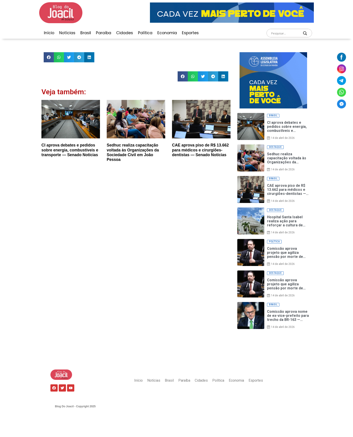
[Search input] (284, 33)
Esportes (190, 33)
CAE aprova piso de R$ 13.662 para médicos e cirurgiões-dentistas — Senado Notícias (200, 150)
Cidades (124, 33)
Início (49, 33)
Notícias (67, 33)
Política (145, 33)
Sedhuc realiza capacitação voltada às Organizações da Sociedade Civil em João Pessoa (133, 152)
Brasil (85, 33)
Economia (167, 33)
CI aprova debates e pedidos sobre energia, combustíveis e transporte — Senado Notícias (69, 150)
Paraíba (103, 33)
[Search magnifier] (305, 33)
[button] (49, 57)
